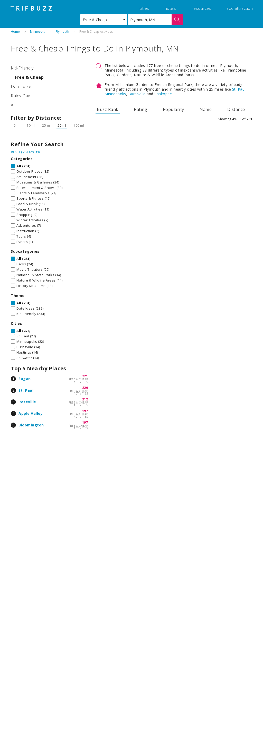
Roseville (27, 401)
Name (206, 109)
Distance (236, 109)
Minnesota (37, 31)
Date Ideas (21, 86)
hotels (170, 8)
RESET (15, 152)
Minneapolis (115, 93)
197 (85, 411)
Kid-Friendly (22, 68)
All (13, 105)
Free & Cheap (29, 77)
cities (144, 8)
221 (85, 376)
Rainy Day (20, 96)
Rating (140, 109)
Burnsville (137, 93)
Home (15, 31)
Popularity (173, 109)
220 (85, 387)
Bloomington (31, 425)
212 (85, 399)
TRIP (32, 8)
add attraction (240, 8)
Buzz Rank (107, 109)
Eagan (24, 378)
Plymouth (62, 31)
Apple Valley (30, 413)
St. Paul (25, 390)
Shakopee (163, 93)
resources (201, 8)
